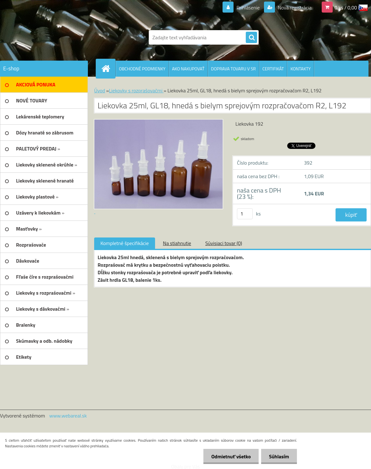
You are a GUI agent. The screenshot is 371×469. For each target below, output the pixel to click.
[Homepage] (108, 68)
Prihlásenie (248, 7)
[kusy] (245, 213)
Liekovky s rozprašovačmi (136, 90)
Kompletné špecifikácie (124, 243)
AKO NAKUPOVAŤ (188, 68)
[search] (251, 38)
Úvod (99, 90)
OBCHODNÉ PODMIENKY (142, 68)
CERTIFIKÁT (273, 68)
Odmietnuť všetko (231, 456)
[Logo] (43, 37)
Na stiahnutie (177, 243)
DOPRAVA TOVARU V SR (233, 68)
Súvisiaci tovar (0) (223, 243)
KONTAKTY (300, 68)
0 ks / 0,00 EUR (351, 7)
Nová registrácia (294, 7)
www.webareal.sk (68, 415)
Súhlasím (279, 456)
